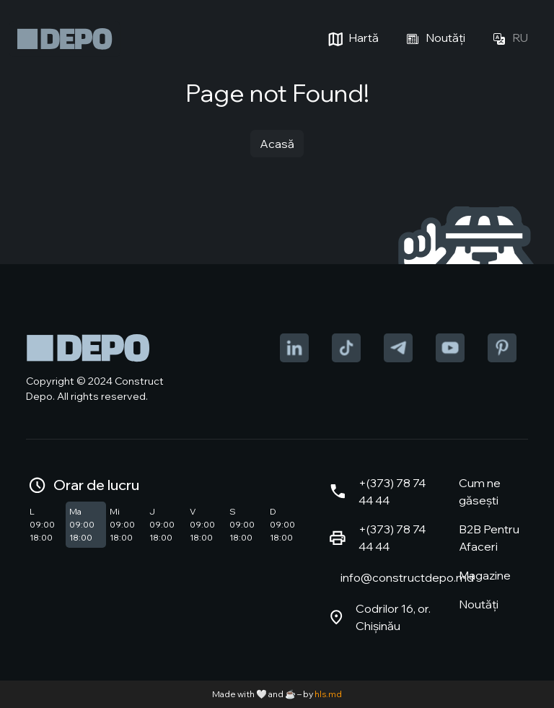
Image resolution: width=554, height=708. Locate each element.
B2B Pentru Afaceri (489, 538)
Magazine (485, 575)
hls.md (328, 694)
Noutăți (433, 39)
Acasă (277, 143)
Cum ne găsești (480, 491)
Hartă (352, 39)
